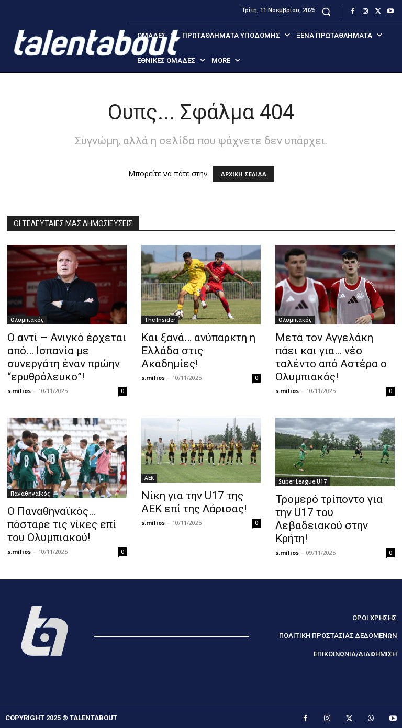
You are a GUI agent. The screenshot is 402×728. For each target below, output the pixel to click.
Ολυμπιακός (26, 319)
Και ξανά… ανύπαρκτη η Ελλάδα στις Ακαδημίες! (198, 350)
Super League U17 (302, 481)
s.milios (19, 391)
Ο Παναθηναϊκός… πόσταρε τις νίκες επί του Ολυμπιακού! (61, 524)
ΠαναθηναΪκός (30, 493)
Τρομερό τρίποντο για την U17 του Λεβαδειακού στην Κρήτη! (329, 519)
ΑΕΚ (149, 477)
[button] (326, 11)
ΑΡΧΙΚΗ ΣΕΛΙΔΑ (243, 174)
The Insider (159, 319)
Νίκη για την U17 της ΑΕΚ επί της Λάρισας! (194, 502)
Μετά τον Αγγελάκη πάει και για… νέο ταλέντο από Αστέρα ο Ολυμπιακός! (331, 357)
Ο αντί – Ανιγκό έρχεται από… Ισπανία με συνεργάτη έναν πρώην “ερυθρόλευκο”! (66, 357)
